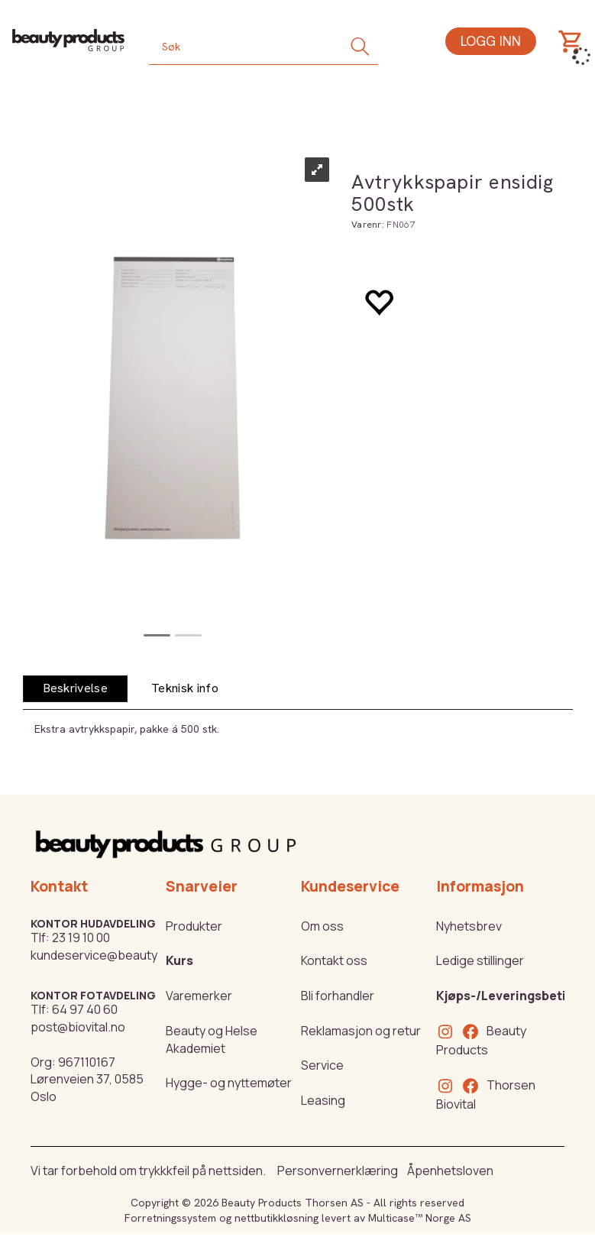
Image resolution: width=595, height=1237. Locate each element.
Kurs (179, 960)
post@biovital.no (78, 1026)
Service (322, 1065)
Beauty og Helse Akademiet (211, 1039)
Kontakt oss (334, 960)
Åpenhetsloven (450, 1170)
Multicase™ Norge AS (419, 1218)
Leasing (323, 1100)
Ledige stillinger (480, 960)
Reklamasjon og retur (361, 1030)
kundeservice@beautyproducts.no (129, 955)
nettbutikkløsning (276, 1218)
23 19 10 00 (81, 937)
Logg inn (491, 41)
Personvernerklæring (337, 1170)
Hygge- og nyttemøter (229, 1082)
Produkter (194, 926)
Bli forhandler (337, 995)
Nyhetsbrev (469, 926)
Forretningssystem (170, 1218)
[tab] (75, 688)
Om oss (322, 926)
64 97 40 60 (85, 1009)
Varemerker (199, 995)
